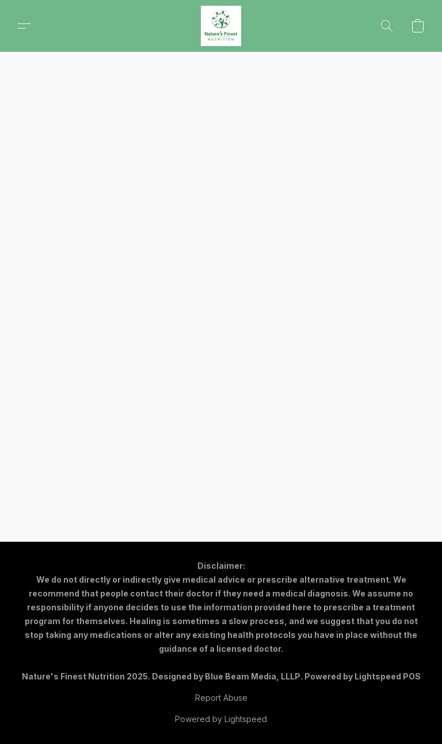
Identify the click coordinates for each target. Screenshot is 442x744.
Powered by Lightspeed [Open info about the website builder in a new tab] (221, 719)
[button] (221, 26)
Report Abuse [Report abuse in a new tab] (221, 698)
